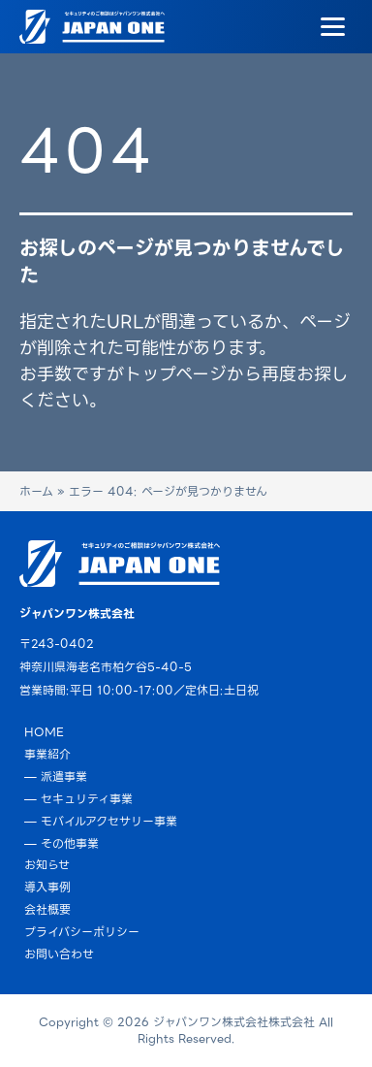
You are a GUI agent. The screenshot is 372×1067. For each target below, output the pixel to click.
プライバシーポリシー (82, 931)
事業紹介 (47, 754)
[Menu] (333, 27)
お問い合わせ (59, 954)
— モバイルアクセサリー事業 (100, 821)
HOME (44, 732)
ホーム (36, 491)
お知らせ (47, 865)
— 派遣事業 (55, 776)
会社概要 (47, 909)
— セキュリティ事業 (78, 799)
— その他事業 (61, 843)
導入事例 (47, 887)
